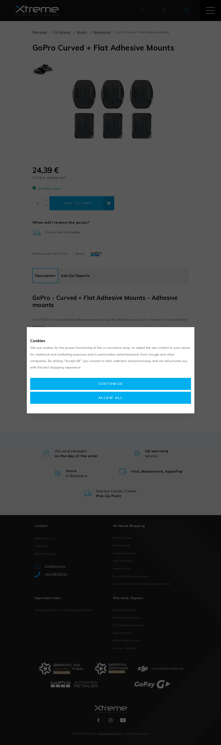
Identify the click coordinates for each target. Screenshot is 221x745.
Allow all (110, 398)
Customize (110, 384)
